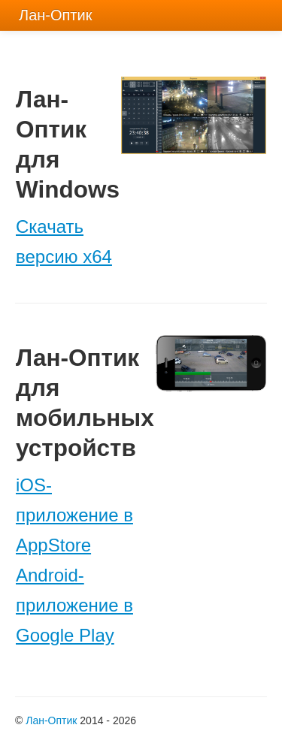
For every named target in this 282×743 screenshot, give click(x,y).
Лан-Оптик (51, 720)
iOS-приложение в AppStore (74, 515)
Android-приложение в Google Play (74, 605)
